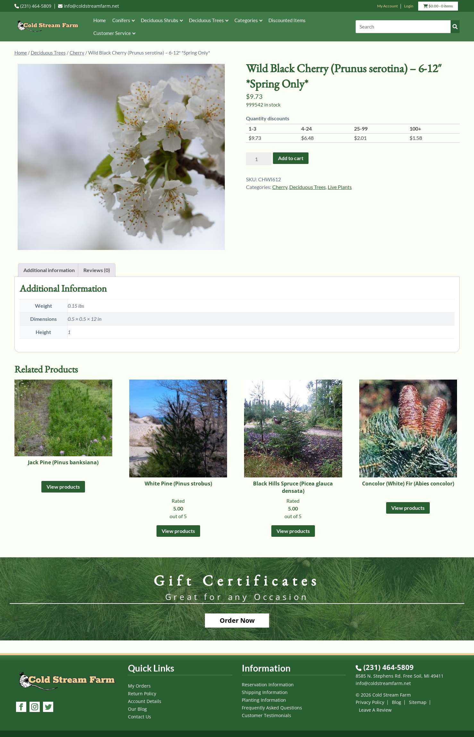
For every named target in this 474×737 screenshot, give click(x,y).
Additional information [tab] (49, 270)
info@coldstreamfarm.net (88, 6)
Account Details (144, 701)
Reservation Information (268, 684)
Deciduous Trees (208, 20)
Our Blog (137, 709)
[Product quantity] (259, 158)
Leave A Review (375, 710)
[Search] (408, 26)
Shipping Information (265, 692)
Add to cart (290, 158)
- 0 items (438, 7)
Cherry (77, 53)
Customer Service (114, 33)
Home (99, 20)
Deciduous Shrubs (161, 20)
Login (408, 6)
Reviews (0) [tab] (96, 270)
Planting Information (264, 700)
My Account (387, 6)
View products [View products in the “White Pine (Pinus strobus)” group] (178, 531)
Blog (396, 702)
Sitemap (418, 702)
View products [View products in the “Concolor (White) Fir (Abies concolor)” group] (408, 508)
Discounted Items (287, 20)
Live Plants (340, 187)
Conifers (123, 20)
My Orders (139, 686)
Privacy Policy (370, 702)
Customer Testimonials (266, 715)
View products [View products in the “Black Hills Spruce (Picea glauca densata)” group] (293, 531)
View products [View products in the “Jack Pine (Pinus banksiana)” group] (63, 487)
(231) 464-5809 (32, 6)
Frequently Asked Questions (272, 708)
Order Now (237, 620)
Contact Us (139, 717)
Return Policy (142, 693)
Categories (248, 20)
